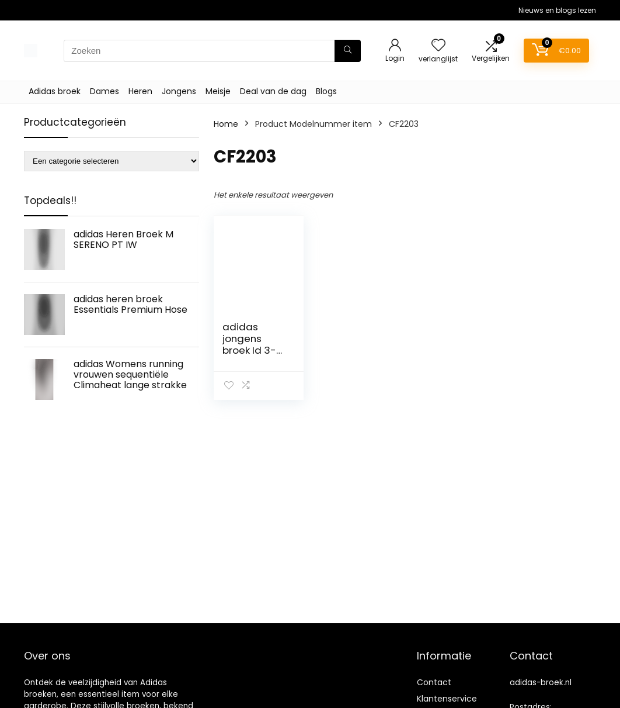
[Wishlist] (438, 46)
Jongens (179, 91)
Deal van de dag (273, 91)
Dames (104, 91)
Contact (434, 682)
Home (226, 124)
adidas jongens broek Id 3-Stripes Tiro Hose (249, 350)
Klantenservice (447, 698)
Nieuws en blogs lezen (557, 10)
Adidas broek (55, 91)
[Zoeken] (348, 51)
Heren (140, 91)
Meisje (218, 91)
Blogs (326, 91)
